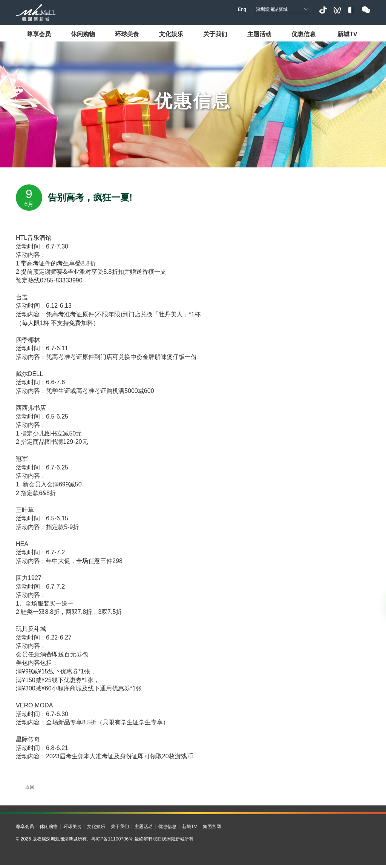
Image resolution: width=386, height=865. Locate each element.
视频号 (337, 10)
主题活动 (259, 34)
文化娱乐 (171, 34)
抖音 (323, 10)
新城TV (347, 34)
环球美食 (127, 34)
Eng (242, 9)
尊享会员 (39, 34)
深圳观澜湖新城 (272, 9)
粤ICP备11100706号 (112, 839)
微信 (365, 10)
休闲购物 (83, 34)
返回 (25, 787)
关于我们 (215, 34)
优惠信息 (303, 34)
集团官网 (212, 826)
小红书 (351, 10)
